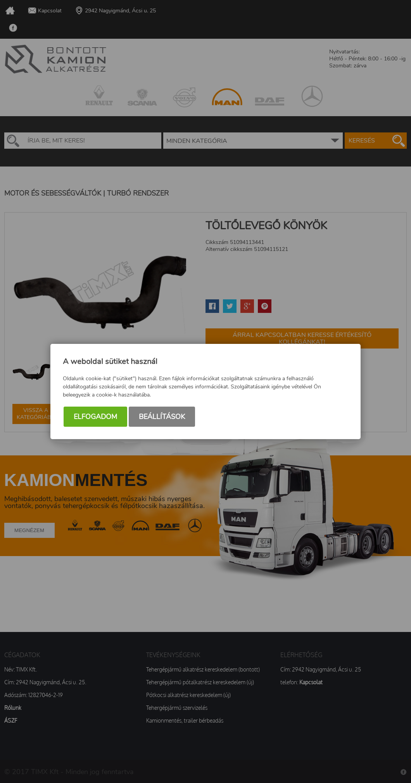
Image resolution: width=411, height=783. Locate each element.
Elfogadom (95, 416)
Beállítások (162, 416)
